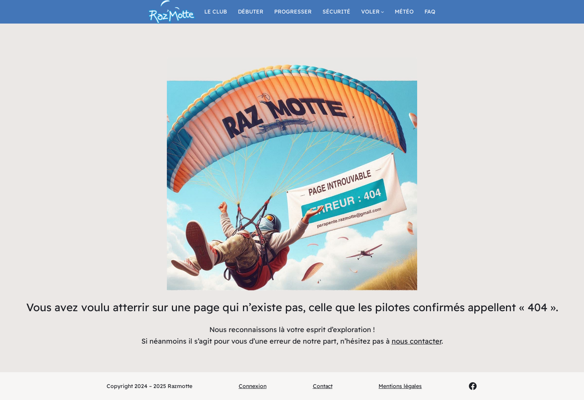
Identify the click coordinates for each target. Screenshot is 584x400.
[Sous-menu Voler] (382, 11)
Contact (323, 386)
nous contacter (416, 341)
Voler (370, 11)
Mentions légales (400, 386)
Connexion (253, 386)
